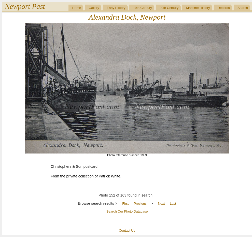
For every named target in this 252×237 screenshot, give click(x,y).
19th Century (142, 8)
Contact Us (127, 230)
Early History (116, 8)
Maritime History (198, 8)
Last (173, 203)
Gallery (94, 8)
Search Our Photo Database (127, 211)
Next (161, 203)
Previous (140, 203)
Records (224, 8)
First (125, 203)
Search (242, 8)
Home (76, 8)
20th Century (169, 8)
